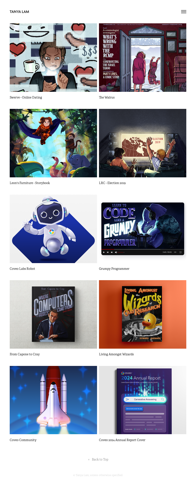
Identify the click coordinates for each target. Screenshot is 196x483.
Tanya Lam (19, 11)
